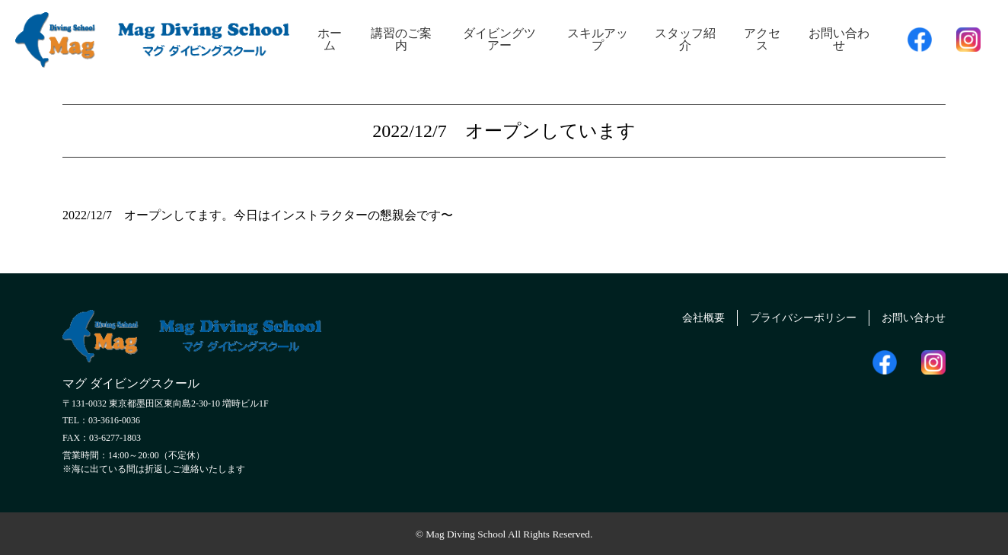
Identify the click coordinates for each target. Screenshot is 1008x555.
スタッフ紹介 (685, 39)
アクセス (762, 39)
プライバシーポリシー (786, 315)
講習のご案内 (401, 39)
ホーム (329, 39)
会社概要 (676, 315)
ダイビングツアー (499, 39)
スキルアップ (597, 39)
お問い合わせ (839, 39)
